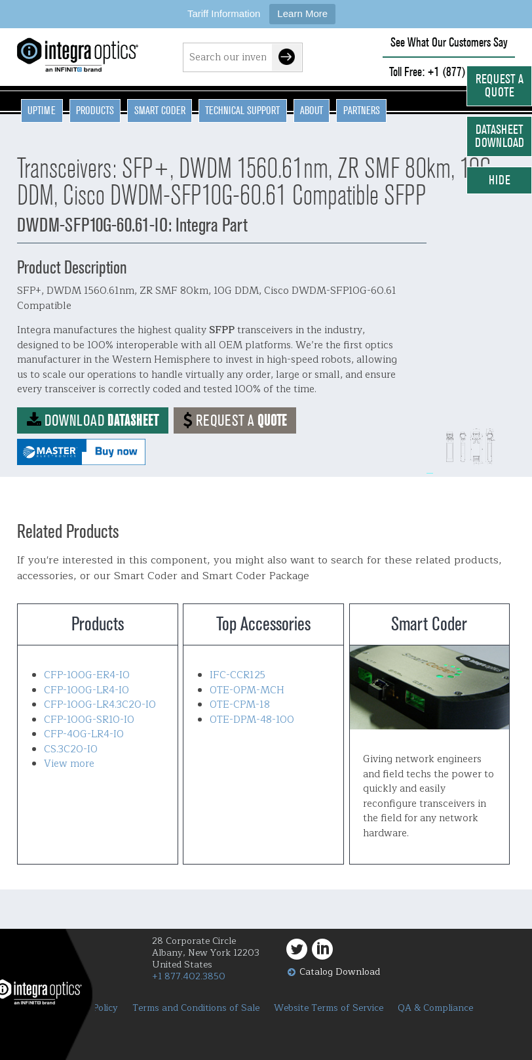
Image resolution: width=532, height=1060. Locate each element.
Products (95, 110)
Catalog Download (339, 971)
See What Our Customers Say (449, 42)
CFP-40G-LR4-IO (84, 734)
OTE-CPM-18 (240, 705)
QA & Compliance (435, 1008)
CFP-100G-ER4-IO (87, 675)
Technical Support (242, 110)
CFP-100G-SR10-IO (89, 720)
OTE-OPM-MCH (247, 690)
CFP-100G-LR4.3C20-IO (100, 705)
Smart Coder (159, 110)
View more (69, 764)
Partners (361, 110)
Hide (499, 180)
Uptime (42, 110)
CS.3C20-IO (71, 749)
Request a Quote (499, 85)
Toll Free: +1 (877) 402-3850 (448, 71)
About (311, 110)
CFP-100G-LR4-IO (86, 690)
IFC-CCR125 (237, 675)
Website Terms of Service (328, 1008)
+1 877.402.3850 (188, 976)
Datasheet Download (499, 136)
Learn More (302, 13)
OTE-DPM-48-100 (252, 720)
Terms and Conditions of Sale (195, 1008)
